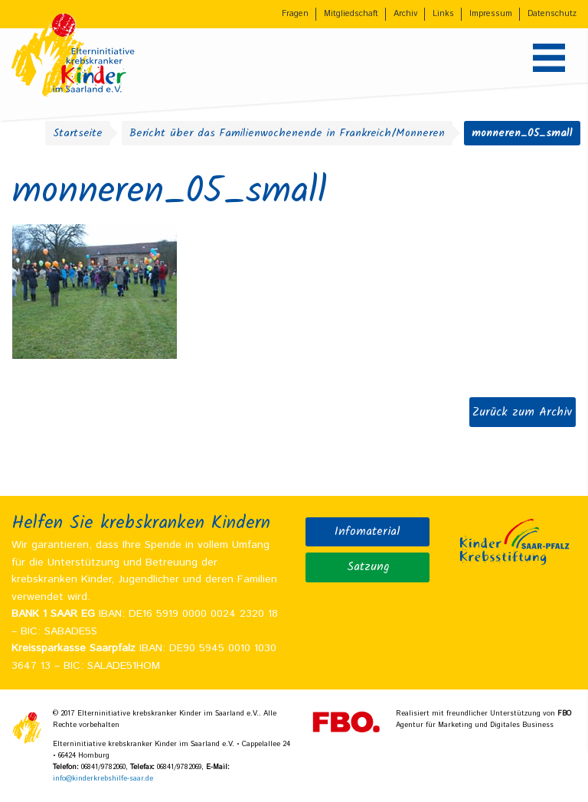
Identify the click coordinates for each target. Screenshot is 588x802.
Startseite (78, 133)
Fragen (295, 14)
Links (443, 14)
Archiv (405, 14)
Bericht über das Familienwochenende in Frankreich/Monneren (287, 133)
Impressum (490, 14)
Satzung (368, 567)
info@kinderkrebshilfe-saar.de (103, 779)
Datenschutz (552, 14)
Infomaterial (367, 532)
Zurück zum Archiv (522, 412)
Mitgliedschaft (351, 14)
